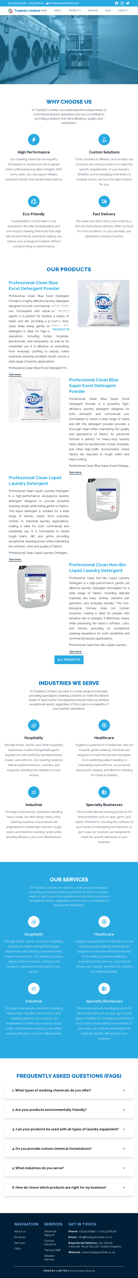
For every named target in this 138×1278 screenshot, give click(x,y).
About (58, 10)
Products (75, 10)
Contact (123, 10)
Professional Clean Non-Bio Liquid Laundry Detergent (97, 567)
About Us (20, 1231)
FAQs (108, 10)
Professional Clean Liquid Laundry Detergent (35, 480)
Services (93, 10)
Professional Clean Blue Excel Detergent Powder (34, 285)
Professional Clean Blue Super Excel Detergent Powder (93, 385)
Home (44, 10)
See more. (15, 374)
